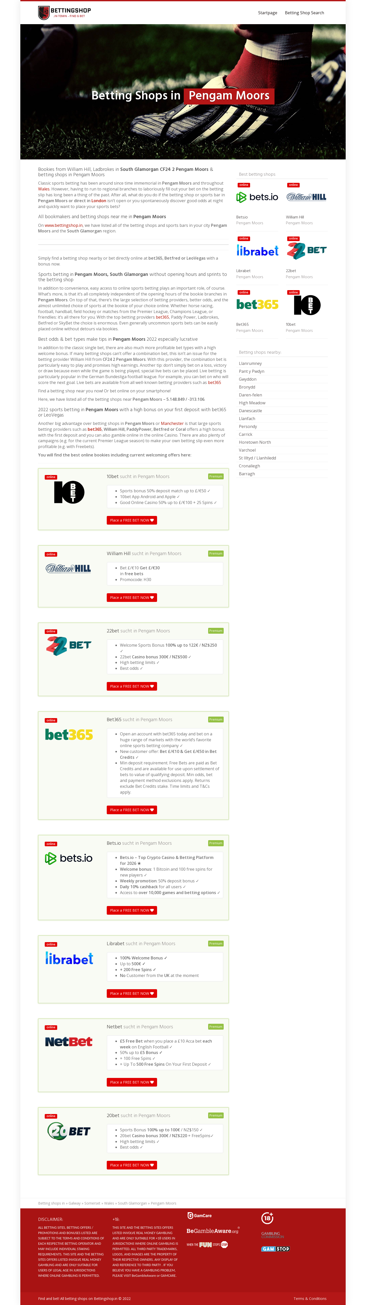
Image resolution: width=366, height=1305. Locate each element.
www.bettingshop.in (64, 225)
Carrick (245, 434)
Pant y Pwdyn (251, 371)
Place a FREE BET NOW (132, 520)
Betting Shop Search (304, 13)
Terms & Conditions (310, 1298)
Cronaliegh (249, 466)
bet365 (162, 317)
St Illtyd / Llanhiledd (257, 458)
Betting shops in (51, 1203)
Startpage (267, 13)
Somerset (92, 1203)
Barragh (247, 474)
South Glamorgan (132, 1203)
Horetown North (255, 442)
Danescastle (250, 410)
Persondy (248, 426)
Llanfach (247, 418)
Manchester (172, 423)
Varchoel (247, 450)
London (99, 200)
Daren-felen (250, 395)
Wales (44, 189)
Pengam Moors (154, 477)
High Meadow (252, 403)
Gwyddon (247, 379)
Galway (75, 1203)
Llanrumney (250, 363)
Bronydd (247, 387)
